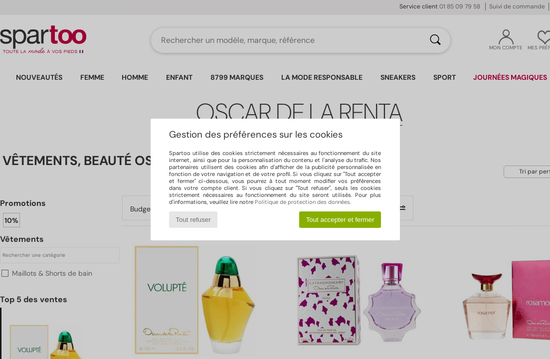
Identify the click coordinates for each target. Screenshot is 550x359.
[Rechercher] (435, 40)
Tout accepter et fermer (340, 219)
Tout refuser (193, 219)
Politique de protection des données (302, 201)
